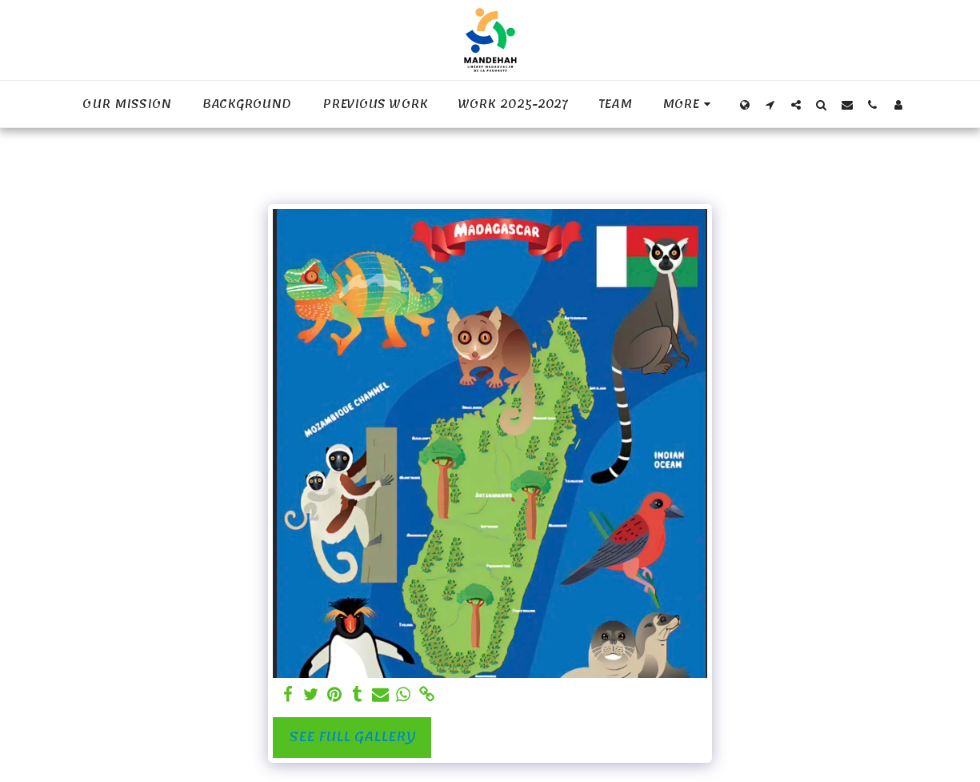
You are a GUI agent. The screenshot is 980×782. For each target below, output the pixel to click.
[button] (770, 104)
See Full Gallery (352, 737)
